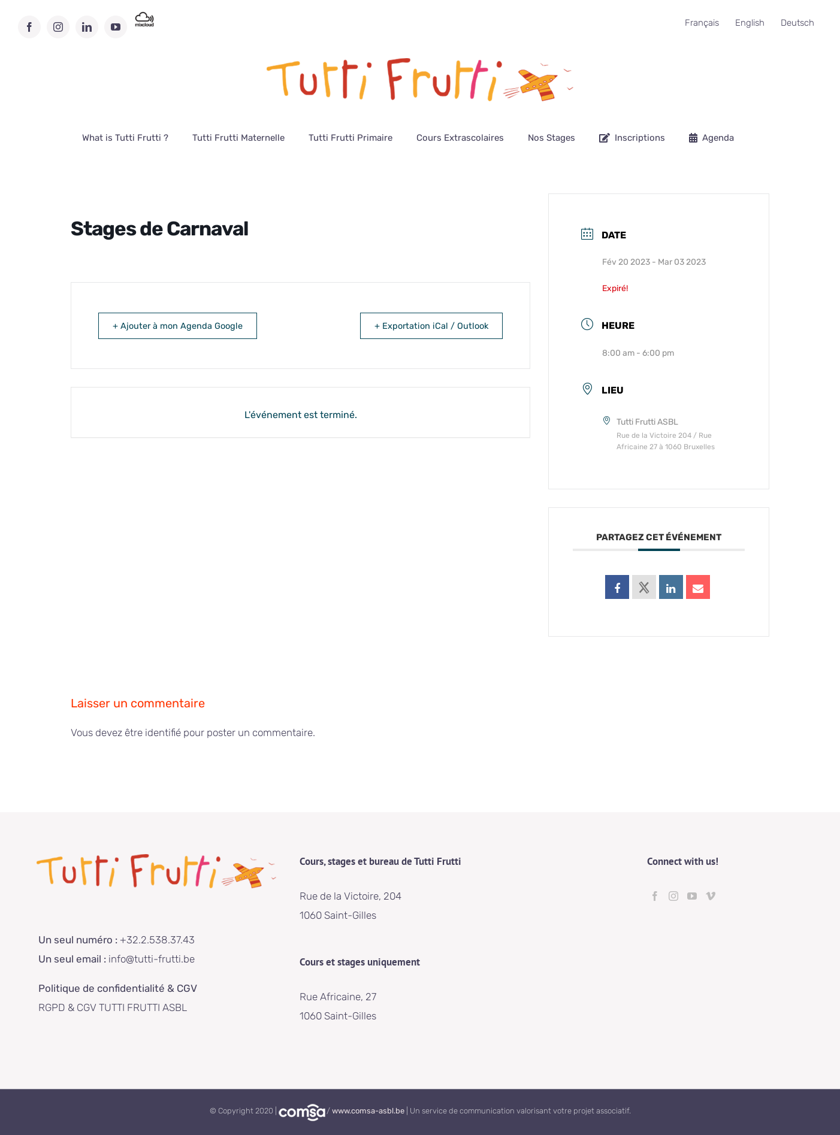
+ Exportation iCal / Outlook (426, 325)
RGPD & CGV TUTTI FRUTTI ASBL (112, 1007)
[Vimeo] (710, 896)
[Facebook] (655, 896)
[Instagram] (673, 896)
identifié (163, 732)
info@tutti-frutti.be (152, 959)
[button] (814, 17)
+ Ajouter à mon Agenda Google (182, 325)
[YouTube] (692, 896)
